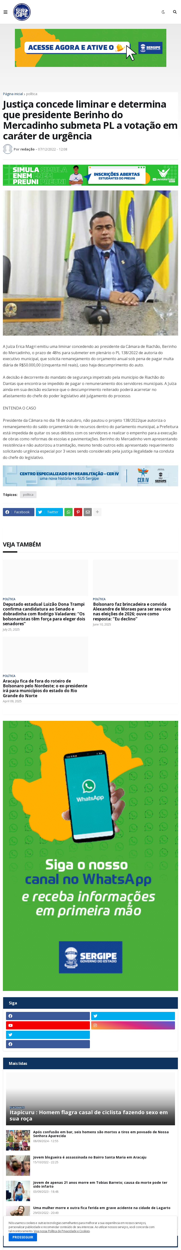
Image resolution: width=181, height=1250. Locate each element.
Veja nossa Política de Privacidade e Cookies (61, 1231)
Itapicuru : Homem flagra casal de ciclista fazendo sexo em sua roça (89, 1115)
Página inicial (13, 94)
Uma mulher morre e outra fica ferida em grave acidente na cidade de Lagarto (101, 1208)
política (31, 94)
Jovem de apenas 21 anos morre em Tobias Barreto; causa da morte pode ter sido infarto (100, 1185)
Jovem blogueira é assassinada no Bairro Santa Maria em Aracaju (89, 1157)
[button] (5, 12)
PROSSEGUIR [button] (22, 1237)
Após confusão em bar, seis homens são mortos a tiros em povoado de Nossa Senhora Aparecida (101, 1134)
